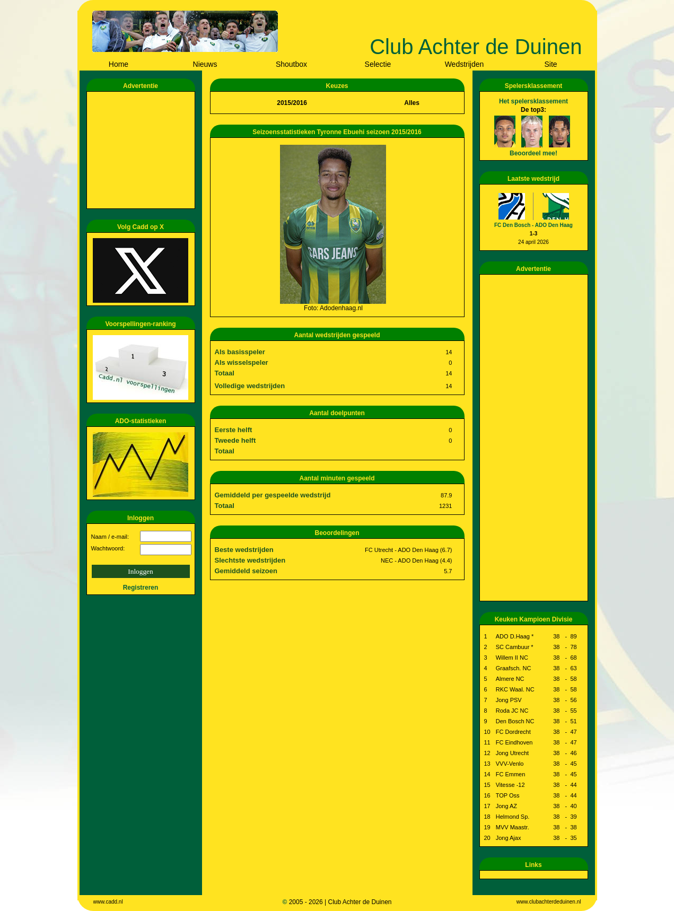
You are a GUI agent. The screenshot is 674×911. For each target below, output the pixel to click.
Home (118, 64)
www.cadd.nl (108, 902)
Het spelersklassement (533, 101)
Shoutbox (291, 64)
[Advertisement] (143, 150)
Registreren (141, 587)
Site (550, 64)
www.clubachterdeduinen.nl (549, 902)
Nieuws (205, 64)
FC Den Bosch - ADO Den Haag (533, 225)
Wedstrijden (464, 64)
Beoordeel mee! (533, 153)
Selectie (378, 64)
